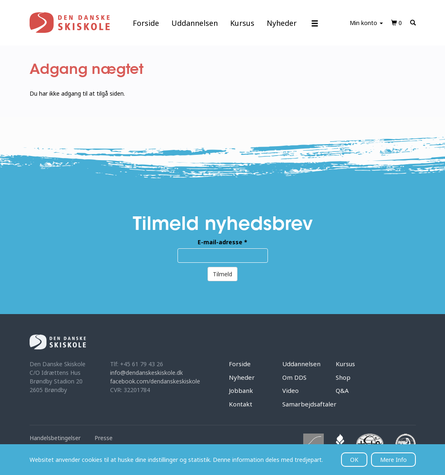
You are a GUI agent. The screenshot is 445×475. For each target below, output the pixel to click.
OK (354, 460)
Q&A (342, 390)
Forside (146, 23)
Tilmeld (222, 274)
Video (290, 390)
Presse (104, 438)
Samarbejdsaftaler (309, 404)
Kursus (242, 23)
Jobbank (241, 390)
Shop (343, 377)
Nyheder (282, 23)
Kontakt (240, 404)
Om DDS (294, 377)
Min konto (366, 23)
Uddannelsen (194, 23)
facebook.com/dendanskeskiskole (155, 381)
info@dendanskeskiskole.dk (146, 372)
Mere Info (393, 460)
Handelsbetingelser (55, 438)
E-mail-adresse (222, 242)
